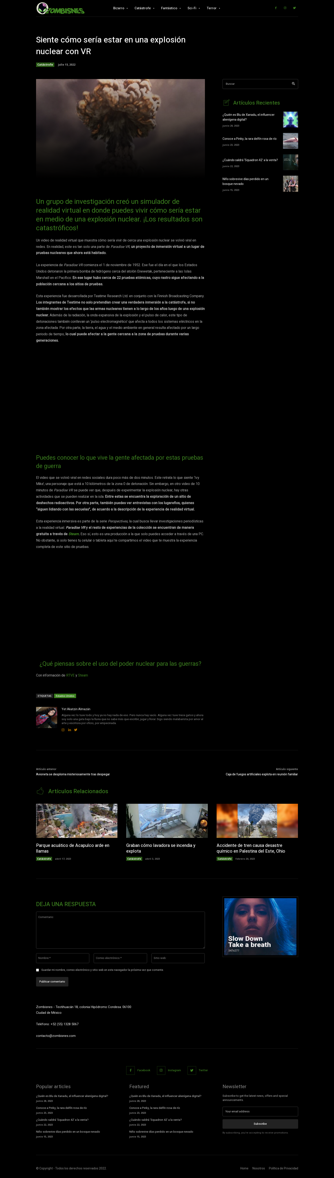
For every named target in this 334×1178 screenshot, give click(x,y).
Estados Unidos (65, 695)
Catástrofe (45, 65)
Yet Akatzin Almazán (76, 709)
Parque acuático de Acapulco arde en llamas (73, 848)
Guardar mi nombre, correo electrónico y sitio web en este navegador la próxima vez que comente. (102, 970)
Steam (73, 534)
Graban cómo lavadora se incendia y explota (161, 848)
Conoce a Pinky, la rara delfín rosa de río (250, 138)
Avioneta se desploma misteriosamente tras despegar (73, 774)
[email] (260, 1111)
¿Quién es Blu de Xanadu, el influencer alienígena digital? (72, 1096)
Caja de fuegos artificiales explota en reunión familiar (262, 774)
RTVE (70, 675)
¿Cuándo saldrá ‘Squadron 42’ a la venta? (250, 160)
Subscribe (260, 1124)
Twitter (203, 1070)
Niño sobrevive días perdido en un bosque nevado (68, 1132)
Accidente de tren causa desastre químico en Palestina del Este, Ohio (251, 848)
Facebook (143, 1070)
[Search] (293, 84)
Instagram (174, 1070)
